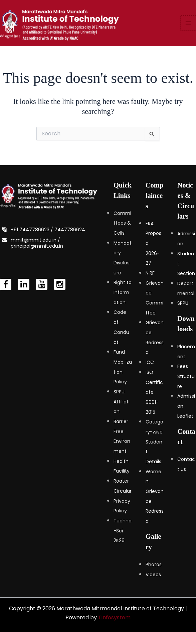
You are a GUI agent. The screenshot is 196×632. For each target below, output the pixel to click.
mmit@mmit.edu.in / (35, 240)
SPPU (182, 303)
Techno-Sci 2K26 (123, 530)
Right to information (123, 292)
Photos (154, 564)
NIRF (150, 273)
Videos (153, 574)
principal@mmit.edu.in (37, 246)
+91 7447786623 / (32, 229)
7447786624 (69, 229)
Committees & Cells (122, 223)
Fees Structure (186, 376)
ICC (150, 362)
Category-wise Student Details (154, 441)
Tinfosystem (114, 617)
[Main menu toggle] (188, 24)
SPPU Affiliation (122, 401)
